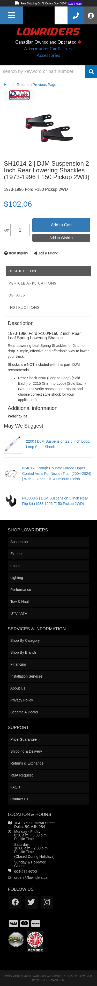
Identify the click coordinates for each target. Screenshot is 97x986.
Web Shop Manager (50, 980)
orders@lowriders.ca (31, 877)
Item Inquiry (18, 253)
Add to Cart (61, 225)
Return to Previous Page (36, 85)
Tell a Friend (48, 253)
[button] (48, 71)
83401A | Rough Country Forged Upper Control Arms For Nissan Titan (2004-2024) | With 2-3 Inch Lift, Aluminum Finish (56, 473)
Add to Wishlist (61, 238)
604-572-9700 (25, 871)
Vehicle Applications (32, 283)
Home (8, 85)
